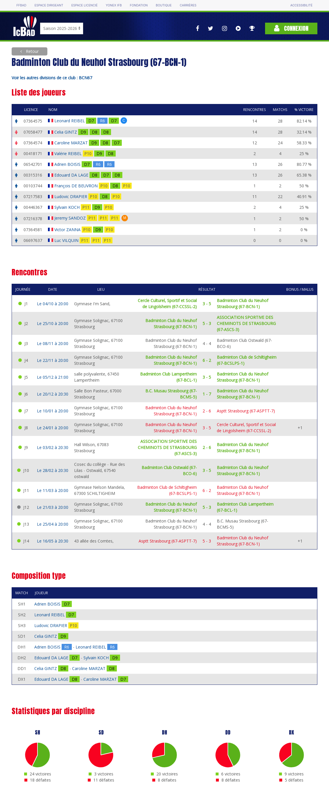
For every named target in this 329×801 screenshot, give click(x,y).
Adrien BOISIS (68, 164)
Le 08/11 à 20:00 (52, 343)
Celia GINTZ (66, 132)
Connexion (291, 28)
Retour (32, 51)
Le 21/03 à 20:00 (52, 507)
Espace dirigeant (49, 5)
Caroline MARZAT (71, 143)
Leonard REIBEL (70, 120)
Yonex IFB (114, 5)
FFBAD (21, 5)
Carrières (188, 5)
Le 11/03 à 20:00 (52, 490)
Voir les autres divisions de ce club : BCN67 (52, 77)
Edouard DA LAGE (72, 175)
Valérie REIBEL (68, 153)
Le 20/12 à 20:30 (52, 394)
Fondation (139, 5)
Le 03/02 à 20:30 (52, 447)
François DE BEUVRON (76, 185)
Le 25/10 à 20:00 (52, 323)
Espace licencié (84, 5)
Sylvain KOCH (67, 207)
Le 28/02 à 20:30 (52, 470)
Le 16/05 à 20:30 (52, 541)
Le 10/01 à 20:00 (52, 411)
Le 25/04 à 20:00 (52, 524)
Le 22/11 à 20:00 (52, 360)
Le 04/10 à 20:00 (52, 303)
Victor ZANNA (68, 229)
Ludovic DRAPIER (71, 196)
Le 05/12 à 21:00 (52, 377)
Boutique (163, 5)
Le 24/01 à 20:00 (52, 427)
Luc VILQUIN (67, 240)
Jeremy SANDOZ (70, 218)
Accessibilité (301, 5)
